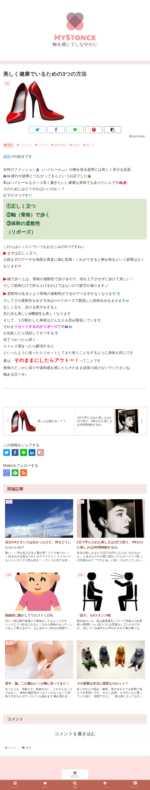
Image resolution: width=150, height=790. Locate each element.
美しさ (88, 145)
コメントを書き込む (75, 733)
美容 (8, 145)
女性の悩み (58, 145)
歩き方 (75, 145)
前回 (8, 157)
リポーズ (41, 145)
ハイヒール (24, 145)
